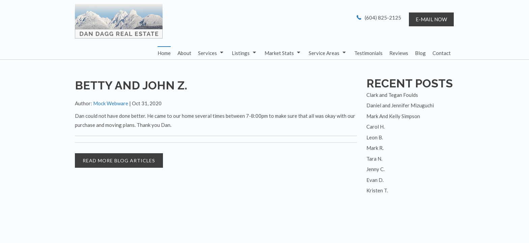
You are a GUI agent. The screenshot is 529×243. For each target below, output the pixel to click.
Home (164, 53)
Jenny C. (375, 169)
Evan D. (375, 180)
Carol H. (375, 127)
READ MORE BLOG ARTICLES (119, 160)
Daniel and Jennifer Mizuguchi (400, 105)
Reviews (398, 53)
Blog (420, 53)
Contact (442, 53)
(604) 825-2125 (383, 18)
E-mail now (431, 19)
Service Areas (324, 53)
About (184, 53)
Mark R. (375, 148)
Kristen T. (377, 190)
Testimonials (368, 53)
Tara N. (374, 159)
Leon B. (374, 137)
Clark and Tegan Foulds (392, 95)
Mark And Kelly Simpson (393, 116)
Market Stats (279, 53)
